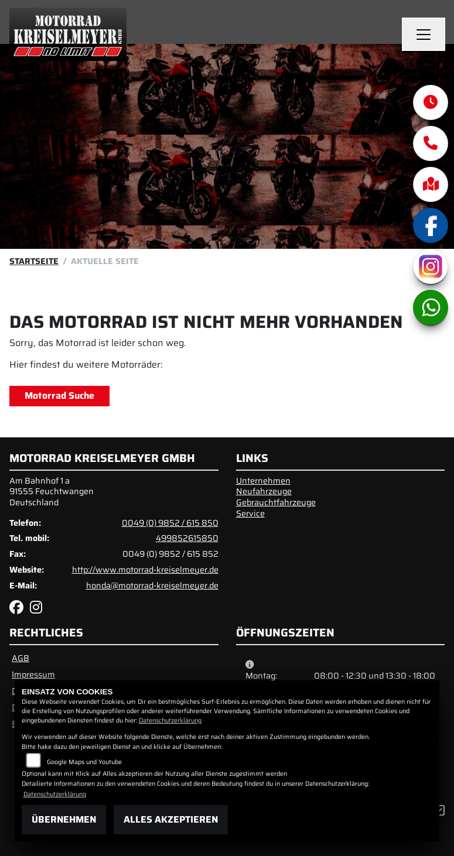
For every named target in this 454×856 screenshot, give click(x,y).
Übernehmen (64, 819)
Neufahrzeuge (264, 491)
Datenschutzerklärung (170, 720)
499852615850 (187, 538)
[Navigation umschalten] (423, 35)
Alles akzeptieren (171, 819)
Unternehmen (263, 480)
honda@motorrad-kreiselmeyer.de (152, 585)
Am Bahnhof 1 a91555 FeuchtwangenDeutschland (51, 491)
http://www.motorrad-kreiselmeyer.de (145, 569)
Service (250, 513)
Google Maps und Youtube (84, 762)
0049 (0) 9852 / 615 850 (170, 522)
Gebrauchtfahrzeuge (276, 502)
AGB (20, 658)
